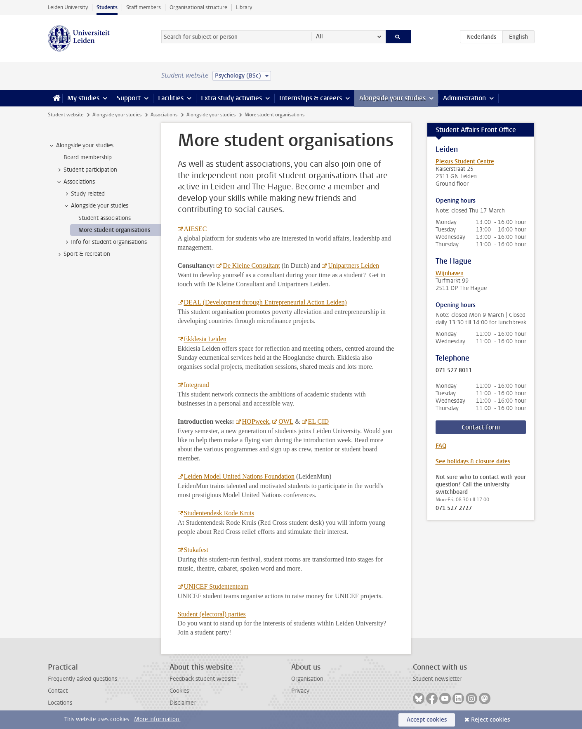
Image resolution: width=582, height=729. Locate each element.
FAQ (441, 446)
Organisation (307, 679)
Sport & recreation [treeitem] (83, 254)
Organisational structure (198, 7)
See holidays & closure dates (473, 461)
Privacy (300, 691)
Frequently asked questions (82, 679)
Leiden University (68, 7)
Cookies (179, 691)
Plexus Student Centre (465, 161)
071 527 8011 (454, 370)
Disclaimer (183, 703)
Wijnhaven (450, 273)
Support (129, 98)
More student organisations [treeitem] (114, 230)
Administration (464, 98)
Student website (65, 114)
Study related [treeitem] (84, 194)
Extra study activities (231, 98)
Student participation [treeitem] (86, 170)
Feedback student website (203, 679)
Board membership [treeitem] (88, 157)
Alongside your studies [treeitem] (80, 146)
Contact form (481, 427)
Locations (60, 703)
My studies (83, 98)
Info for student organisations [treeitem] (105, 242)
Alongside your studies (392, 98)
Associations (164, 114)
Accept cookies (427, 720)
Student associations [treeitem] (104, 218)
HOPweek (255, 421)
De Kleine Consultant (251, 265)
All (319, 36)
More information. (157, 719)
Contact (58, 691)
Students (107, 7)
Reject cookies (490, 720)
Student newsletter (437, 679)
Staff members (143, 7)
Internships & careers (310, 98)
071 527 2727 (454, 508)
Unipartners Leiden (353, 265)
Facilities (171, 98)
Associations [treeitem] (75, 182)
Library (244, 7)
